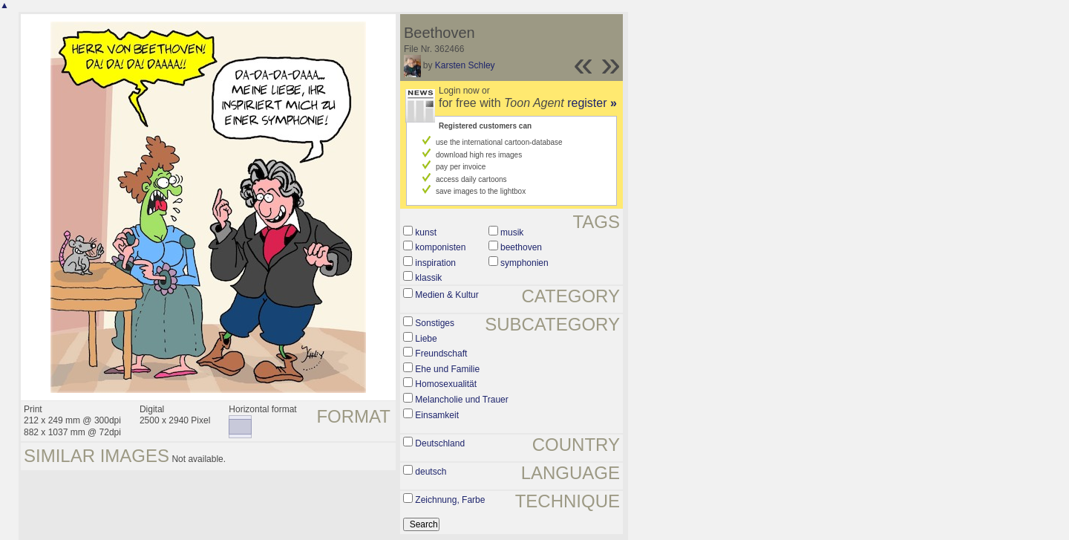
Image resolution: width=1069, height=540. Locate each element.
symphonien (524, 263)
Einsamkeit (437, 415)
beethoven (521, 247)
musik (511, 232)
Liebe (426, 339)
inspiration (435, 263)
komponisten (440, 247)
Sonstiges (434, 323)
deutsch (430, 471)
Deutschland (440, 443)
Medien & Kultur (446, 295)
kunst (426, 232)
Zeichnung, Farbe (450, 500)
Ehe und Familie (447, 369)
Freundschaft (441, 353)
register (592, 103)
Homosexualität (446, 384)
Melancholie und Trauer (461, 399)
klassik (428, 278)
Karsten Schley (465, 65)
